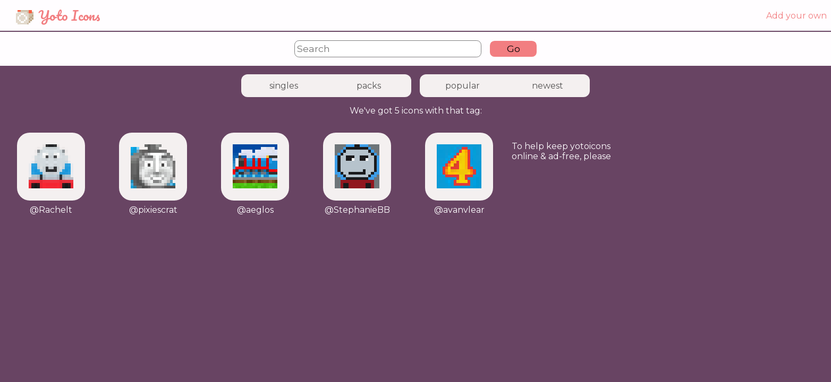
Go (513, 48)
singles (283, 86)
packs (369, 86)
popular (462, 86)
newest (547, 86)
